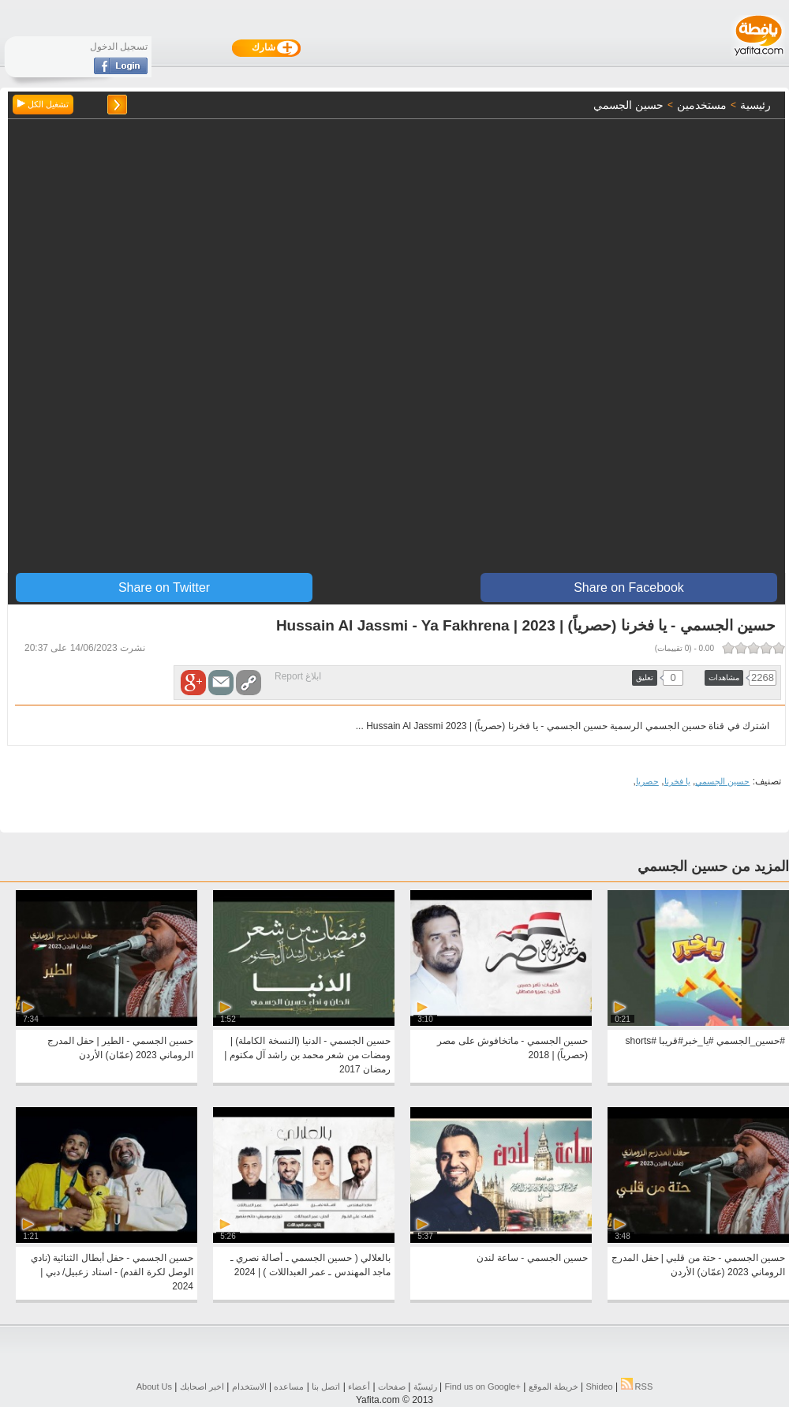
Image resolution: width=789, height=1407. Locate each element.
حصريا (647, 781)
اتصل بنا (326, 1386)
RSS (637, 1386)
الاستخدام (249, 1386)
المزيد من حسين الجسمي (713, 866)
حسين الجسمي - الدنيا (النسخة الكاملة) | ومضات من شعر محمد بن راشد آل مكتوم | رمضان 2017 (307, 1055)
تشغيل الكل (43, 104)
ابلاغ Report (298, 676)
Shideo (598, 1386)
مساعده (289, 1386)
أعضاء (359, 1386)
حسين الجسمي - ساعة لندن (532, 1257)
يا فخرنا (677, 781)
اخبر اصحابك (202, 1386)
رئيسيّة (425, 1386)
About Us (154, 1386)
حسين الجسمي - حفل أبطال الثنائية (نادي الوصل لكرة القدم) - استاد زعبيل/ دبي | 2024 (112, 1272)
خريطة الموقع (553, 1386)
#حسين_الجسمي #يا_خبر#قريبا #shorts (705, 1040)
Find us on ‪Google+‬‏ (483, 1386)
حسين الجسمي (722, 781)
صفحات (392, 1386)
